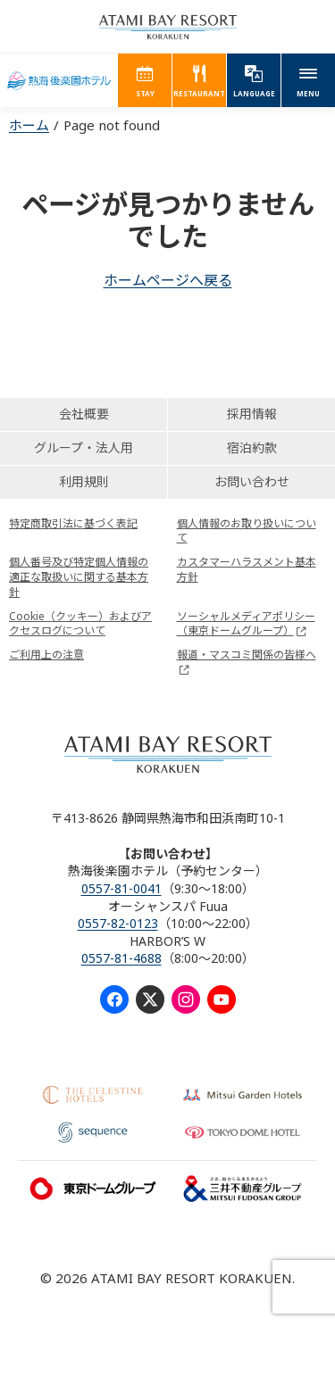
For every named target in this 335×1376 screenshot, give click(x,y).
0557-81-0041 (121, 888)
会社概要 (84, 413)
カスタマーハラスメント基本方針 (246, 569)
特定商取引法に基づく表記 (73, 523)
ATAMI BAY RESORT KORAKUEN (168, 27)
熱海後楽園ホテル (59, 80)
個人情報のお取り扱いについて (246, 531)
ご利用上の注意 (46, 654)
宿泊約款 (252, 447)
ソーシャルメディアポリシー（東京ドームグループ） (246, 624)
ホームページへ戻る (168, 280)
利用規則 (84, 481)
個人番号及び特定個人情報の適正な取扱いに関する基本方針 (78, 577)
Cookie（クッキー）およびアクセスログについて (80, 624)
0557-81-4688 (121, 957)
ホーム (29, 125)
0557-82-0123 (118, 923)
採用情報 (252, 413)
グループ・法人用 (83, 447)
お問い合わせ (251, 481)
